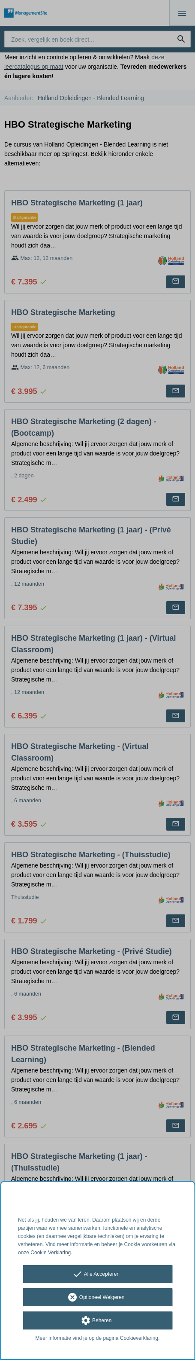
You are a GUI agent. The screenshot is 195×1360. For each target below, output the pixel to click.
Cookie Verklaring (50, 1253)
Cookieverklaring (139, 1338)
